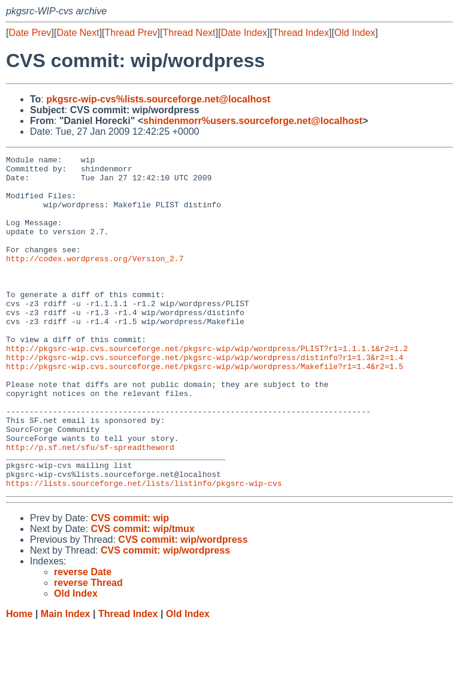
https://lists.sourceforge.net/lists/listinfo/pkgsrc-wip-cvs (144, 549)
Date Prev (29, 33)
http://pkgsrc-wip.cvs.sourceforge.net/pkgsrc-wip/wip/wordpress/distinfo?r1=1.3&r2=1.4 (204, 398)
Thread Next (188, 33)
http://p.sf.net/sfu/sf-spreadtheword (90, 506)
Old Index (354, 33)
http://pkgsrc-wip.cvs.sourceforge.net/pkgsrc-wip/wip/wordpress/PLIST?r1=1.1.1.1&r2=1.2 (207, 387)
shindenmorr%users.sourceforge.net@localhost (253, 121)
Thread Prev (131, 33)
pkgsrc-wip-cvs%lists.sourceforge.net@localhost (158, 99)
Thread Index (301, 33)
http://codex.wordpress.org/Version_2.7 (94, 279)
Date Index (244, 33)
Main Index (65, 680)
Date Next (77, 33)
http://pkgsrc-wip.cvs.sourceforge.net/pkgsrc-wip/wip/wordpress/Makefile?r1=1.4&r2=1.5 (204, 409)
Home (19, 680)
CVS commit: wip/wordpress (182, 606)
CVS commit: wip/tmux (142, 595)
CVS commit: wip (129, 584)
